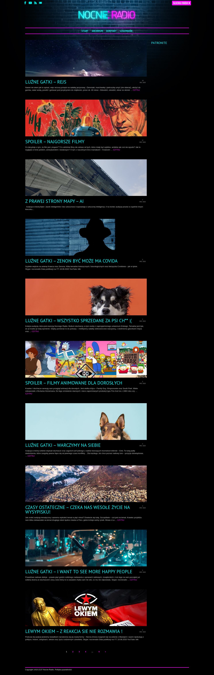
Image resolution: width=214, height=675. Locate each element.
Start (84, 30)
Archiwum (97, 30)
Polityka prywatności (63, 670)
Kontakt (111, 30)
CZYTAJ (136, 90)
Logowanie (126, 30)
